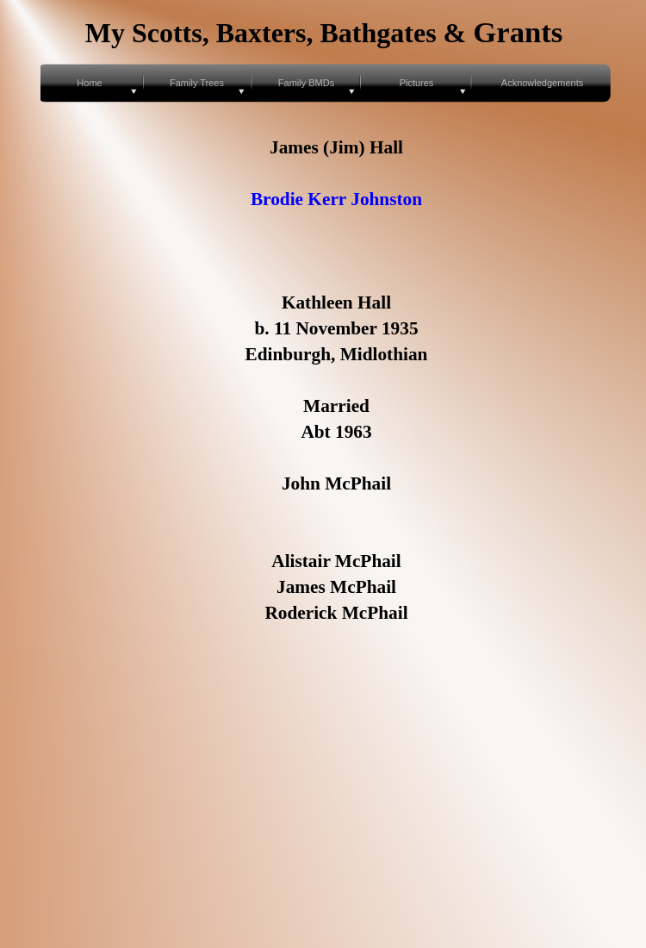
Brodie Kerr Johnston (336, 199)
